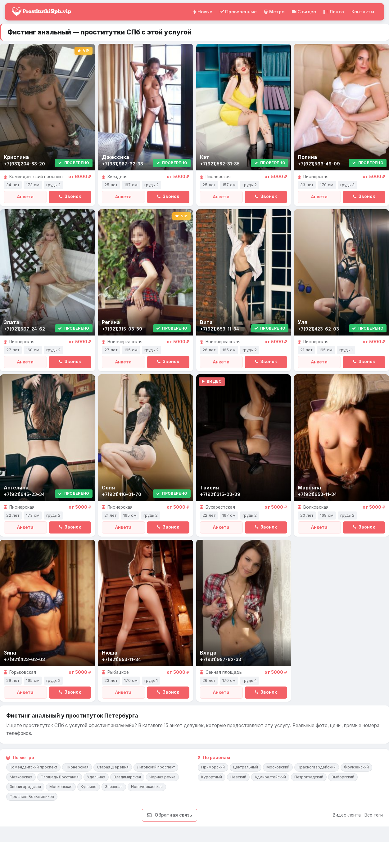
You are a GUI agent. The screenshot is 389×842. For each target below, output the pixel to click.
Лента (333, 11)
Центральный (245, 767)
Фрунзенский (356, 767)
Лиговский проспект (156, 767)
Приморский (213, 767)
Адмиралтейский (270, 777)
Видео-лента (347, 815)
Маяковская (21, 777)
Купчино (89, 786)
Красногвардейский (317, 767)
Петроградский (308, 777)
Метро (274, 11)
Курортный (211, 777)
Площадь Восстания (60, 777)
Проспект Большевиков (32, 796)
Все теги (373, 815)
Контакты (362, 11)
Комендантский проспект (33, 767)
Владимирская (127, 777)
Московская (60, 786)
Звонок (70, 196)
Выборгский (343, 777)
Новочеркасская (147, 786)
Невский (238, 777)
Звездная (114, 786)
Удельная (96, 777)
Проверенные (238, 11)
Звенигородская (25, 786)
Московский (277, 767)
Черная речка (162, 777)
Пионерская (77, 767)
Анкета (25, 196)
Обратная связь (169, 814)
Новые (202, 11)
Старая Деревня (113, 767)
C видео (304, 11)
